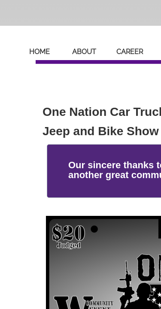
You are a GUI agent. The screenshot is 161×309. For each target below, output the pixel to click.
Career (129, 52)
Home (39, 52)
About (84, 52)
